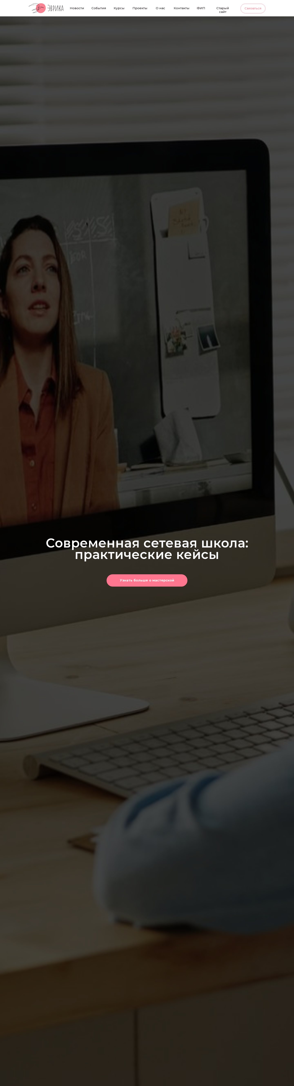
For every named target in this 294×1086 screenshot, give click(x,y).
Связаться (253, 8)
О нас (160, 8)
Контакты (181, 8)
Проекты (140, 8)
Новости (77, 8)
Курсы (119, 8)
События (98, 8)
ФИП (201, 8)
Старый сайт (222, 10)
